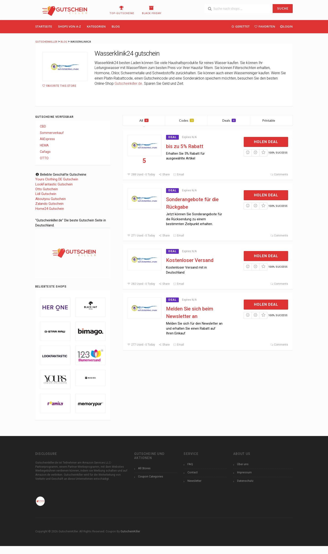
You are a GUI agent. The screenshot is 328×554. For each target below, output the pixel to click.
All (144, 120)
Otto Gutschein (46, 189)
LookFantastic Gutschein (54, 184)
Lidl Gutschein (45, 194)
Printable (271, 120)
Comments (279, 174)
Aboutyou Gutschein (50, 199)
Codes (186, 120)
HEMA (44, 145)
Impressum (244, 472)
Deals (229, 120)
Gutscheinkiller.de (128, 83)
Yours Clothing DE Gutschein (56, 179)
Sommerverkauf (52, 133)
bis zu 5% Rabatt (184, 146)
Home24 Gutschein (49, 209)
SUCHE (282, 8)
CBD (43, 126)
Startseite (43, 26)
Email (178, 174)
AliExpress (47, 139)
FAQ (190, 464)
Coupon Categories (150, 476)
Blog (116, 26)
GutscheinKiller (130, 531)
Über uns (243, 464)
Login (286, 26)
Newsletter (194, 480)
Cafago (45, 152)
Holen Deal (266, 142)
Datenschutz (245, 480)
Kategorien (96, 26)
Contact (192, 472)
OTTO (44, 158)
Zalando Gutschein (49, 204)
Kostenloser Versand (189, 260)
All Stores (144, 468)
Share (164, 174)
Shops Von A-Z (69, 26)
